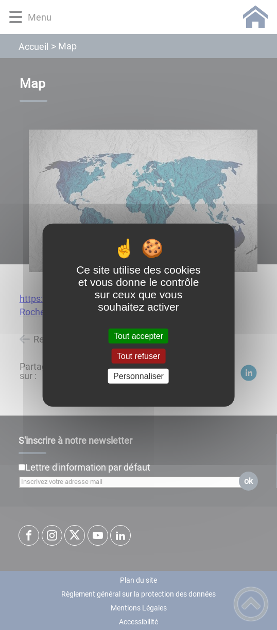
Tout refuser (138, 355)
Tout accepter (138, 335)
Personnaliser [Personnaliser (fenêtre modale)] (138, 376)
